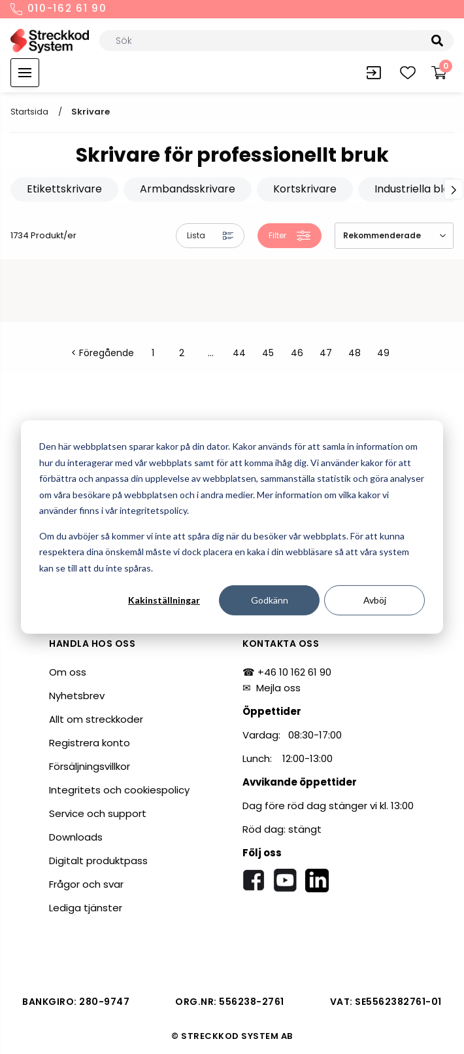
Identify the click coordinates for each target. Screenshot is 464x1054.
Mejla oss (278, 688)
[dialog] (232, 527)
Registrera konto (89, 743)
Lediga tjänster (85, 908)
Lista (210, 235)
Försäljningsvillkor (89, 766)
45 (268, 352)
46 (297, 352)
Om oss (67, 672)
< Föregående (102, 352)
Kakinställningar (164, 600)
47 (326, 352)
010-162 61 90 (58, 9)
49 (383, 352)
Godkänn (269, 600)
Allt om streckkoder (96, 719)
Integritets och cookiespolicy (119, 790)
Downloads (76, 837)
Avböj (374, 600)
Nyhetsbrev (77, 695)
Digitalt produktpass (98, 860)
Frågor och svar (86, 884)
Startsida (29, 111)
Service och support (97, 813)
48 (354, 352)
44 (239, 352)
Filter (289, 235)
